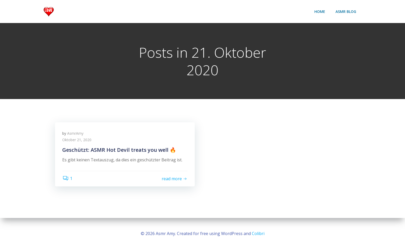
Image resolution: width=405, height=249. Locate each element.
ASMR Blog (346, 11)
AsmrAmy (76, 134)
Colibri (258, 233)
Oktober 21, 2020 (77, 140)
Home (320, 11)
